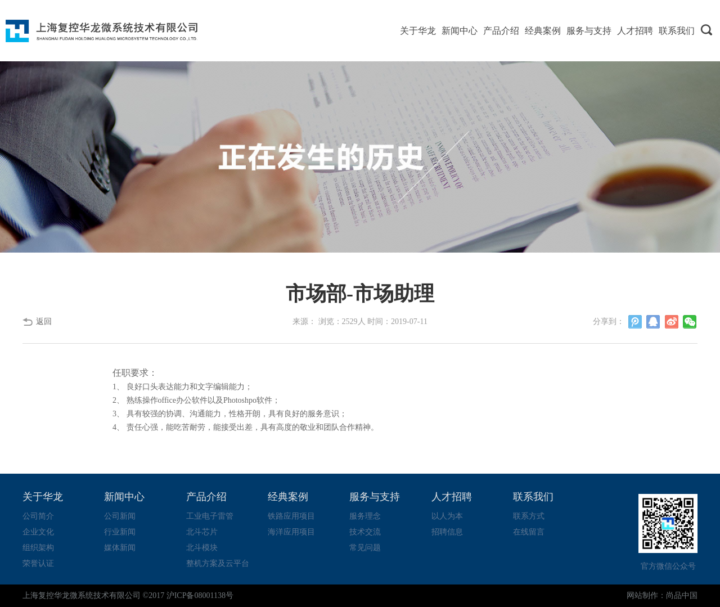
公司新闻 (120, 516)
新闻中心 (460, 30)
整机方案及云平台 (217, 563)
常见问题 (365, 547)
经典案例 (543, 30)
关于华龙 (418, 30)
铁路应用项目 (291, 516)
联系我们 (677, 30)
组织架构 (38, 547)
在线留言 (528, 532)
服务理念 (365, 516)
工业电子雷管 (209, 516)
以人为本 (447, 516)
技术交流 (365, 532)
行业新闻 (120, 532)
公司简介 (38, 516)
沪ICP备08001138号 (199, 595)
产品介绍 (501, 30)
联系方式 (528, 516)
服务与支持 (588, 30)
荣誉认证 (38, 563)
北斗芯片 (202, 532)
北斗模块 (202, 547)
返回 (44, 321)
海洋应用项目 (291, 532)
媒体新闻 (120, 547)
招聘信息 (447, 532)
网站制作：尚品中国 (662, 595)
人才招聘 (635, 30)
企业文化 (38, 532)
